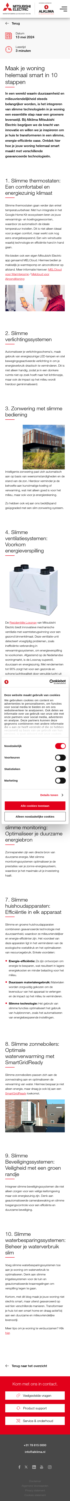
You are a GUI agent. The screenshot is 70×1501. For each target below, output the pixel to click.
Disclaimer (35, 1481)
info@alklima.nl (35, 1452)
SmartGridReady (15, 1093)
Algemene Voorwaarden (35, 1485)
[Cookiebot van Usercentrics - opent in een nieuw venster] (50, 682)
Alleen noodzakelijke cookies (35, 816)
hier (7, 1333)
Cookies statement (35, 1495)
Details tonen (49, 795)
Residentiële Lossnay (23, 622)
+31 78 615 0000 (35, 1445)
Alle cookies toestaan (35, 805)
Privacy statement (35, 1490)
